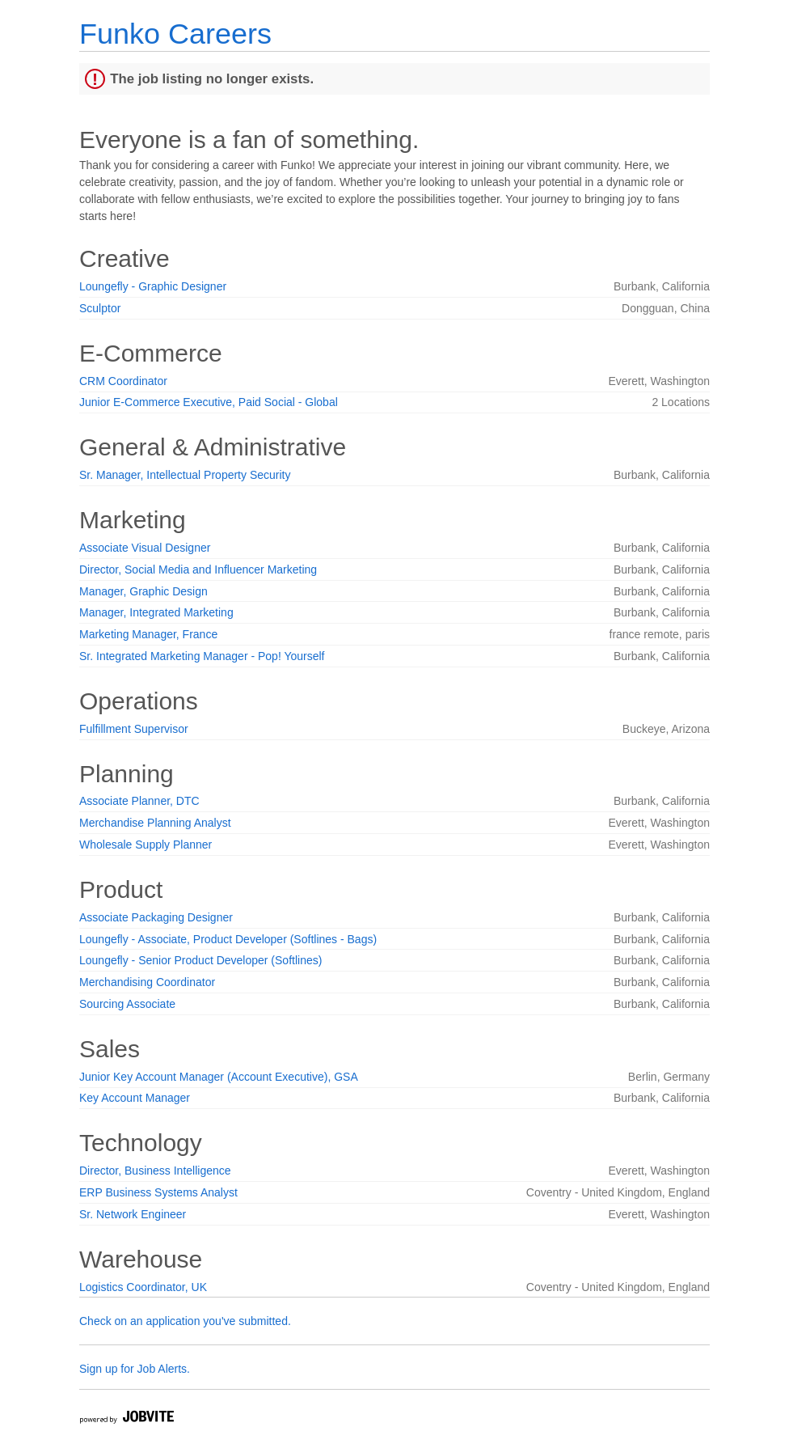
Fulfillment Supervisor (133, 728)
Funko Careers (175, 33)
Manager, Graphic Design (143, 591)
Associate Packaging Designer (156, 917)
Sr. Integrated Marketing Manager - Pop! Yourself (202, 656)
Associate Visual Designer (144, 547)
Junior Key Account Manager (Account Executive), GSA (218, 1076)
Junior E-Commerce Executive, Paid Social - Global (208, 402)
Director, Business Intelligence (155, 1170)
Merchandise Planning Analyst (155, 822)
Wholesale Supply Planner (145, 844)
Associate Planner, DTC (139, 800)
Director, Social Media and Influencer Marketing (198, 569)
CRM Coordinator (123, 381)
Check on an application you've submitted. (185, 1321)
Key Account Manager (134, 1097)
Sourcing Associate (127, 1003)
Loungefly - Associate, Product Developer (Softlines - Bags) (228, 939)
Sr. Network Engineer (132, 1214)
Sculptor (99, 308)
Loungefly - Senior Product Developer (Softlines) (200, 960)
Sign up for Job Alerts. (134, 1368)
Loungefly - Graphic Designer (152, 286)
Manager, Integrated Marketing (156, 612)
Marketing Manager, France (148, 634)
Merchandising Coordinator (147, 982)
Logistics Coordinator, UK (143, 1287)
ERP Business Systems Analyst (158, 1192)
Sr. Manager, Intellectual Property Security (184, 474)
